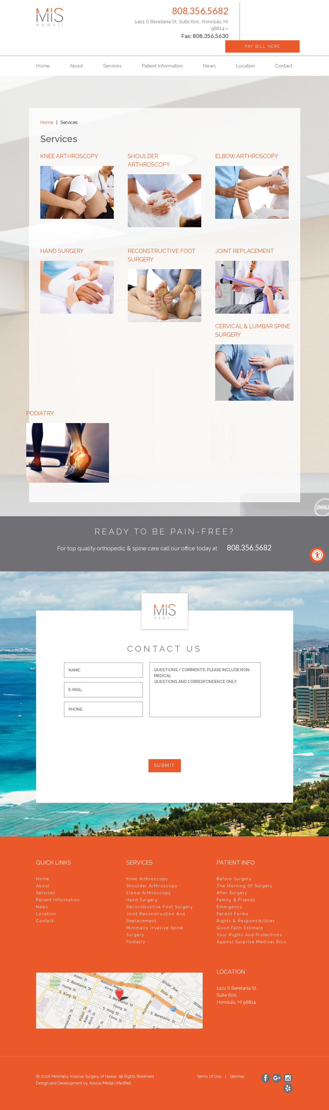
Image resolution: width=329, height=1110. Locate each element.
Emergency (230, 907)
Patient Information (162, 66)
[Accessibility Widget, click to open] (317, 555)
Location (245, 66)
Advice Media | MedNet (110, 1083)
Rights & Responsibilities (246, 921)
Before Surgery (234, 879)
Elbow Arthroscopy (148, 893)
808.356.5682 (200, 10)
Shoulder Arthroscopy (152, 886)
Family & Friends (236, 900)
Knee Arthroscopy (147, 879)
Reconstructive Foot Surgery (159, 907)
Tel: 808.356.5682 (235, 1009)
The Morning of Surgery (245, 886)
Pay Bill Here (262, 46)
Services (112, 66)
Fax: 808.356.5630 (235, 1016)
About (76, 66)
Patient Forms (232, 914)
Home (43, 66)
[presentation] (106, 732)
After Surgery (232, 893)
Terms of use (209, 1076)
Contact (283, 66)
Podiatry (136, 942)
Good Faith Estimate (240, 928)
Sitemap (237, 1076)
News (209, 66)
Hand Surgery (142, 900)
